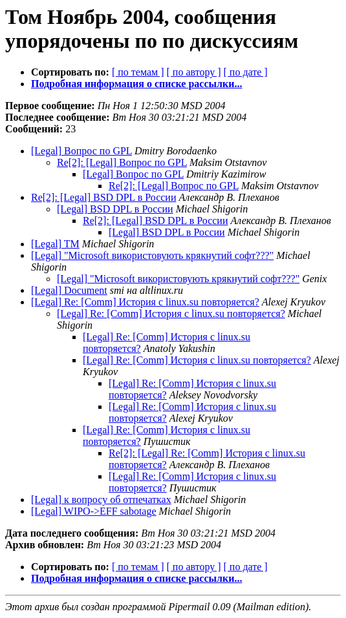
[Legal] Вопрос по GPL (81, 150)
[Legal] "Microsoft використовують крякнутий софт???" (152, 255)
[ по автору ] (193, 72)
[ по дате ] (246, 72)
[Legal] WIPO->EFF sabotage (94, 511)
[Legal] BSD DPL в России (115, 208)
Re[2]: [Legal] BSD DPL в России (104, 197)
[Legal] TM (55, 243)
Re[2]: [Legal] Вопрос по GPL (122, 162)
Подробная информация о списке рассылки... (136, 83)
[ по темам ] (138, 72)
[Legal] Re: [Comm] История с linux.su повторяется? (145, 301)
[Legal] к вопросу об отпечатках (101, 499)
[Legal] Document (69, 290)
